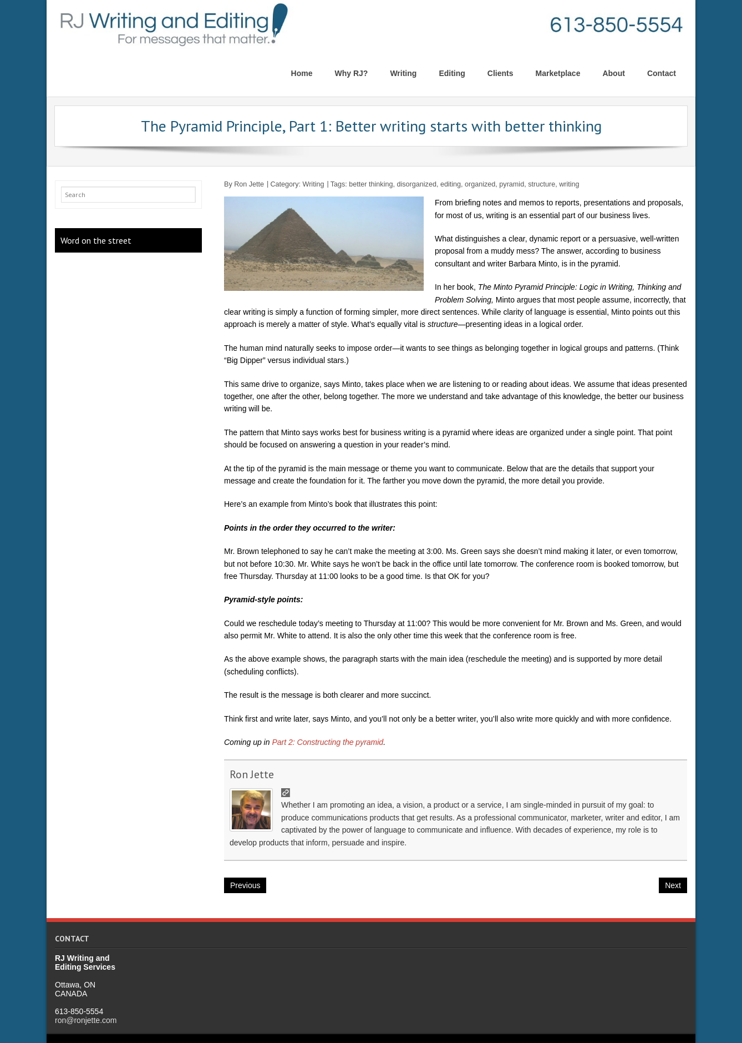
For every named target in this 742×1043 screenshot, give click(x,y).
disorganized (416, 184)
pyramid (511, 184)
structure (541, 184)
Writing (313, 184)
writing (569, 184)
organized (480, 184)
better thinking (371, 184)
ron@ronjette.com (85, 1020)
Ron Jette (249, 184)
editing (450, 184)
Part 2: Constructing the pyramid (327, 742)
